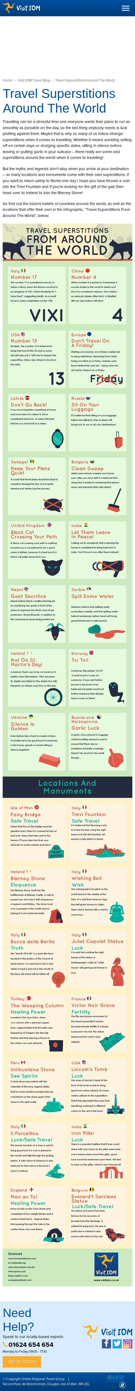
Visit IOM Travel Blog (34, 80)
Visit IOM (21, 8)
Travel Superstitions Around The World (85, 80)
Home (8, 80)
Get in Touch (22, 1361)
